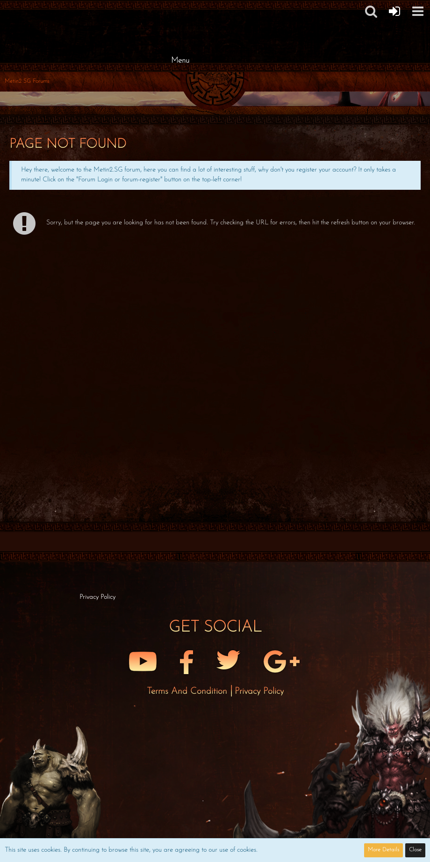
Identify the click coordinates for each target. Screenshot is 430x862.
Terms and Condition (188, 691)
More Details (383, 850)
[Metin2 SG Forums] (179, 9)
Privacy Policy (259, 691)
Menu (180, 61)
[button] (417, 11)
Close (415, 850)
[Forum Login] (394, 11)
